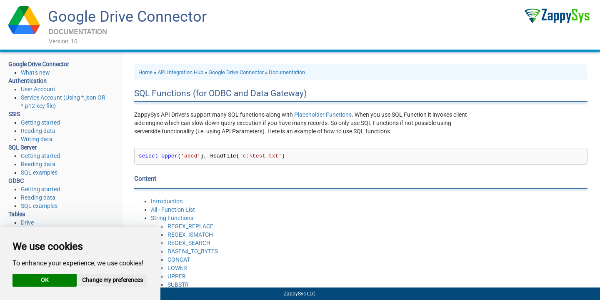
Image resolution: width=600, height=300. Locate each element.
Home (145, 72)
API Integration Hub (180, 72)
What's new (35, 72)
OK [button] (45, 280)
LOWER (177, 268)
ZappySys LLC (299, 294)
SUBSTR (178, 284)
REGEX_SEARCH (189, 243)
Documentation (287, 72)
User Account (38, 89)
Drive (27, 222)
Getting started (40, 122)
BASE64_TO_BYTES (193, 251)
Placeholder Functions (323, 114)
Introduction (167, 201)
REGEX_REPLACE (190, 226)
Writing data (36, 139)
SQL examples (39, 172)
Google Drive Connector (127, 16)
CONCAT (179, 259)
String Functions (172, 218)
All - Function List (173, 209)
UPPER (177, 276)
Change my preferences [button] (112, 280)
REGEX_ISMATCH (190, 234)
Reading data (38, 131)
